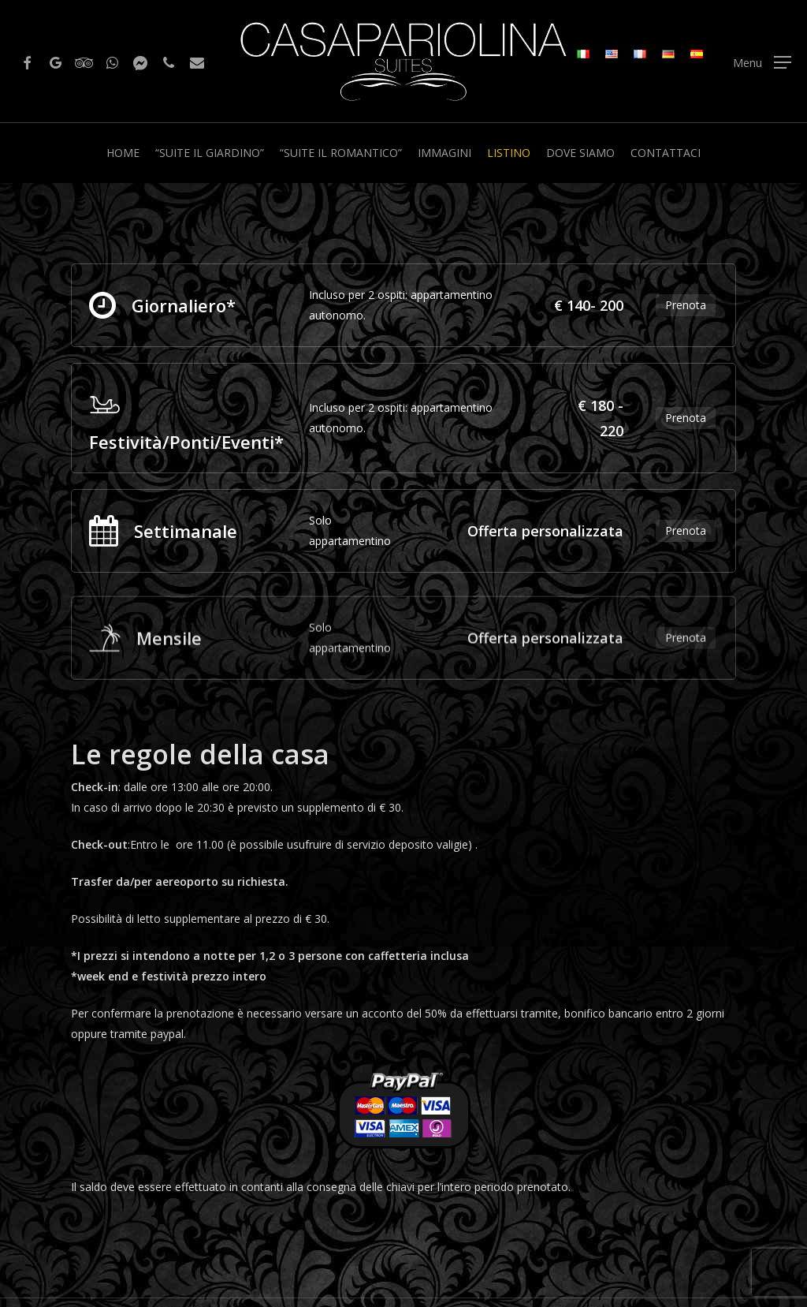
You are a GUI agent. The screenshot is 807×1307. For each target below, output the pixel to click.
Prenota (685, 304)
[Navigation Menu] (762, 62)
